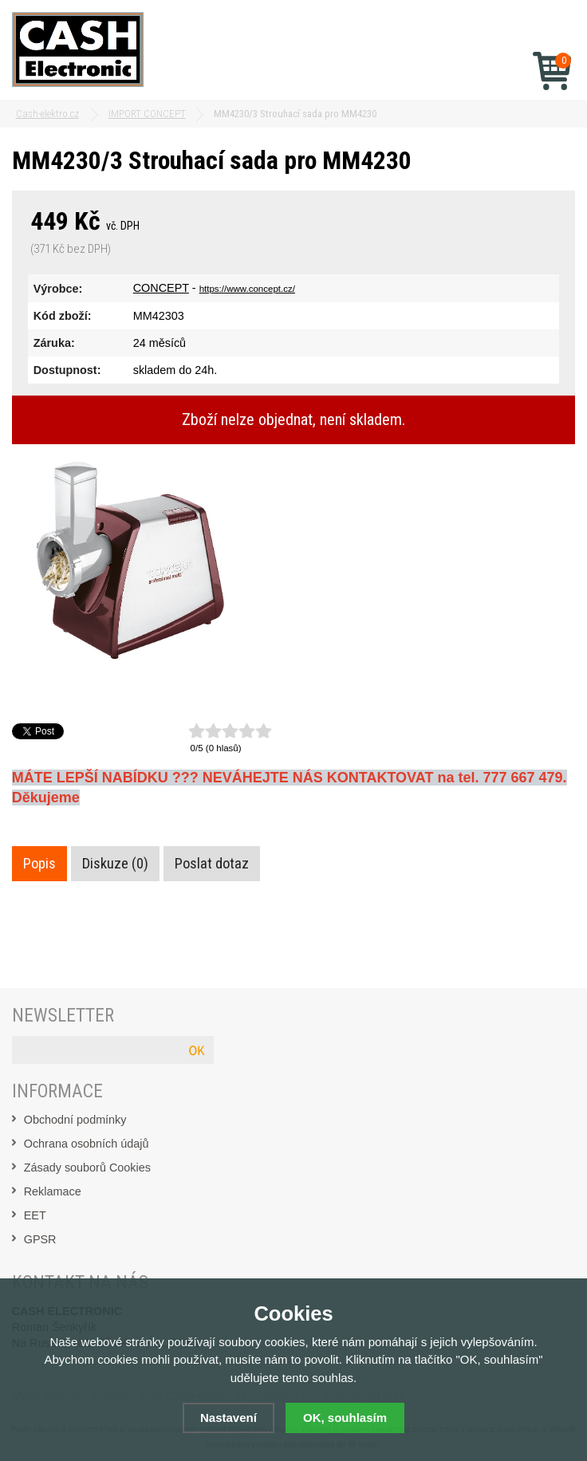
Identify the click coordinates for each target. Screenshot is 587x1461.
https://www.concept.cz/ (247, 288)
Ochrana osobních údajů (86, 1143)
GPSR (40, 1239)
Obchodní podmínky (75, 1119)
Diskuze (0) (115, 863)
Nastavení (228, 1417)
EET (35, 1215)
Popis (39, 863)
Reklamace (52, 1191)
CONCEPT (161, 288)
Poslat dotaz (212, 863)
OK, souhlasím (345, 1417)
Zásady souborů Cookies (87, 1167)
